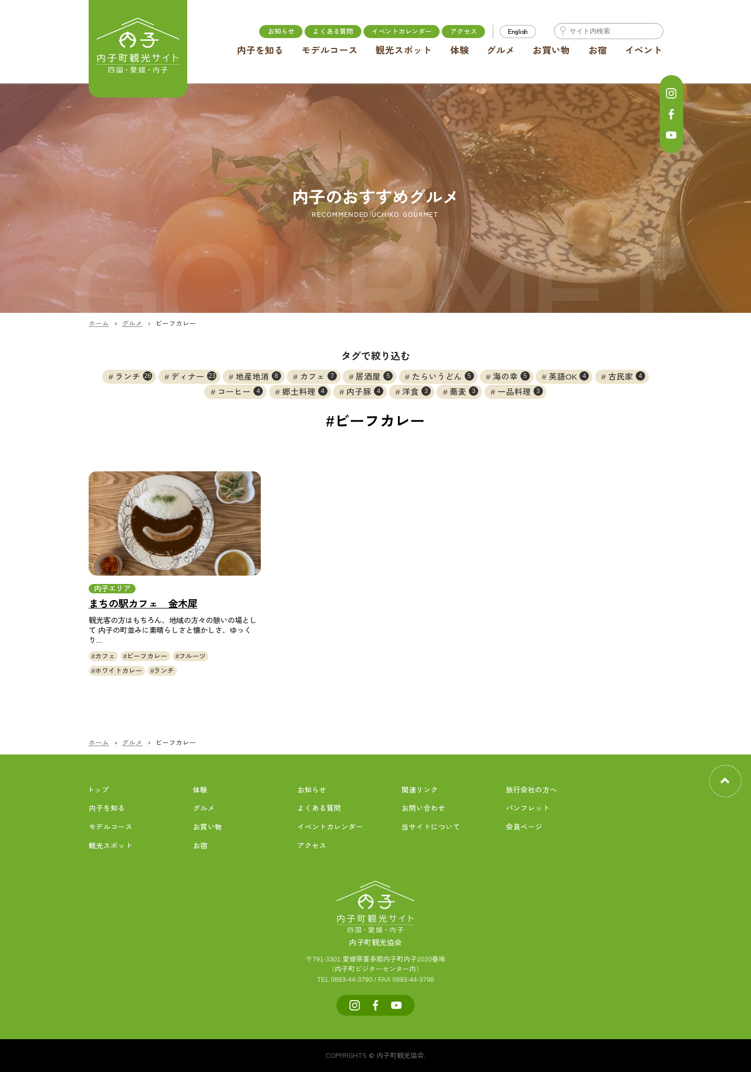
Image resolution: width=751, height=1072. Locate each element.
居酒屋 (374, 376)
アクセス (463, 31)
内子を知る (260, 50)
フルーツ (192, 656)
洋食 (416, 391)
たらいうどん (443, 376)
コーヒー (240, 391)
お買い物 (551, 50)
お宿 (597, 50)
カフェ (318, 376)
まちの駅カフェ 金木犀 (143, 604)
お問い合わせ (423, 808)
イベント (643, 50)
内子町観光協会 (375, 931)
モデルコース (329, 50)
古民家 (626, 376)
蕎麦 (464, 391)
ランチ (133, 376)
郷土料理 (305, 391)
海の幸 (511, 376)
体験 (459, 50)
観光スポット (404, 50)
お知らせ (281, 31)
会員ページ (524, 827)
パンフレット (528, 808)
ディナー (193, 376)
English (518, 31)
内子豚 (364, 391)
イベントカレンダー (402, 31)
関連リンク (420, 790)
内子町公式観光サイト (138, 49)
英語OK (569, 376)
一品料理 (520, 391)
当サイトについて (431, 827)
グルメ (501, 50)
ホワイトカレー (118, 671)
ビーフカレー (147, 656)
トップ (98, 790)
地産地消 (258, 376)
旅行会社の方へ (531, 790)
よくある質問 (333, 31)
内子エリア (112, 588)
